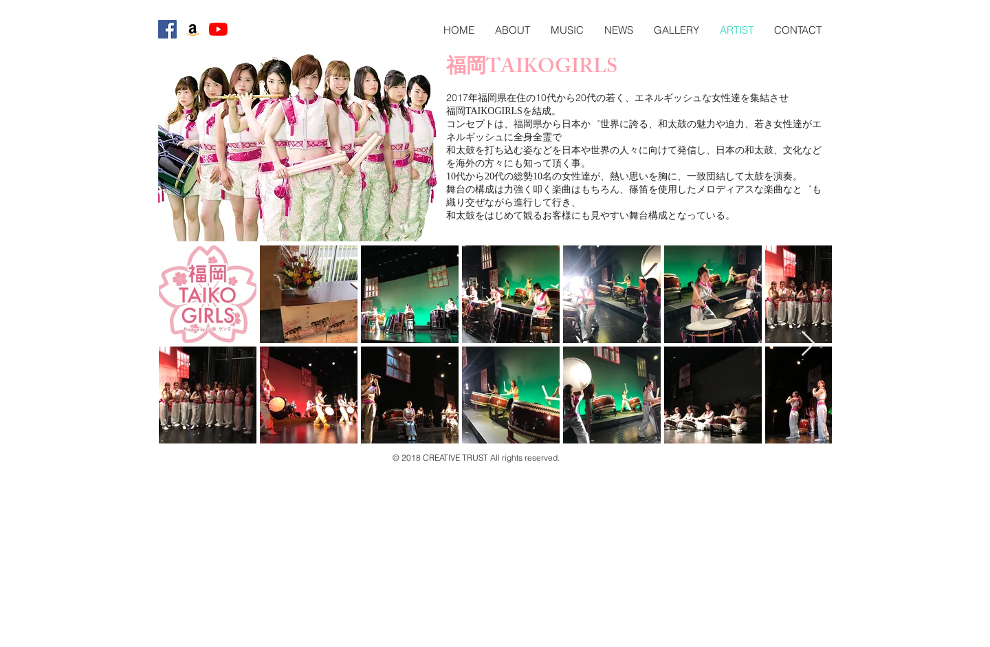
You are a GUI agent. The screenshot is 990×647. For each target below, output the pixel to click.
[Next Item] (808, 344)
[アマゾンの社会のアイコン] (193, 29)
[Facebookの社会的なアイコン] (167, 29)
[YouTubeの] (218, 29)
